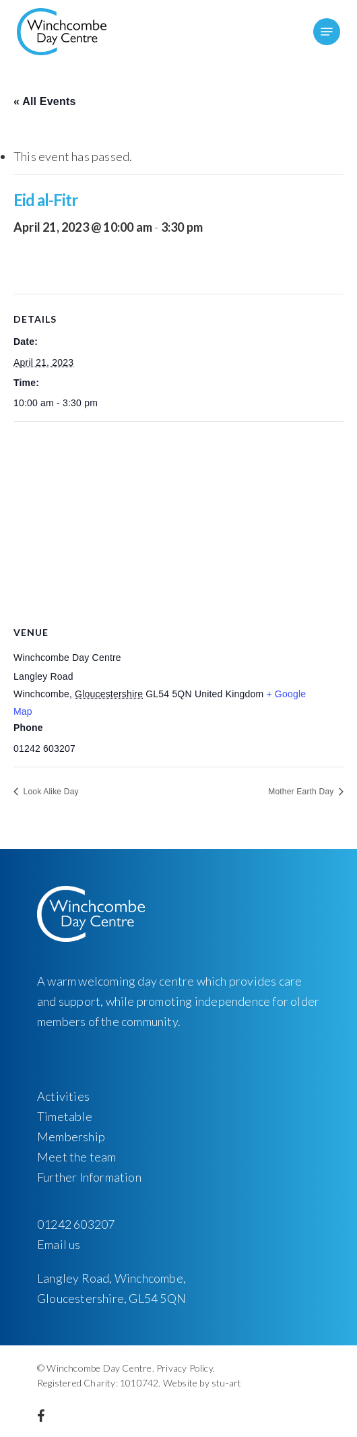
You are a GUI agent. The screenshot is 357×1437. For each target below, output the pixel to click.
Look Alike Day (50, 791)
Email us (59, 1244)
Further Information (89, 1177)
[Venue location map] (178, 519)
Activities (63, 1096)
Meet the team (77, 1156)
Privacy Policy (184, 1368)
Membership (71, 1136)
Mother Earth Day (302, 791)
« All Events (44, 101)
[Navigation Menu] (326, 31)
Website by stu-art (202, 1382)
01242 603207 (76, 1224)
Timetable (64, 1116)
